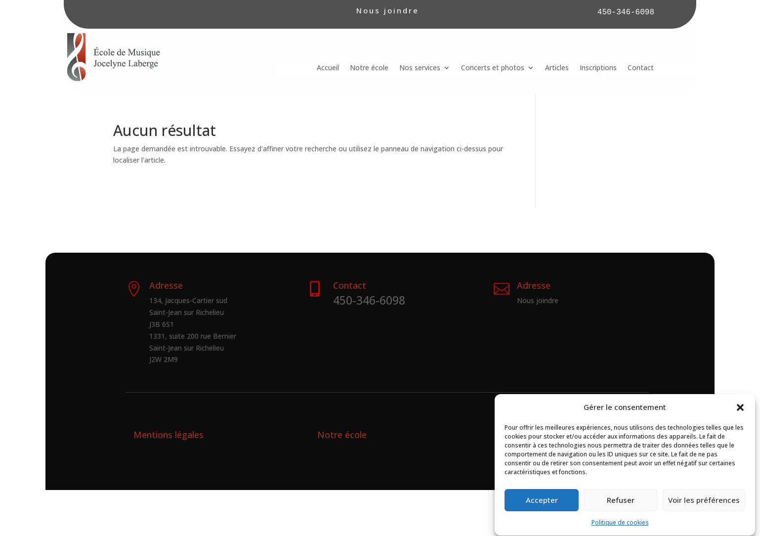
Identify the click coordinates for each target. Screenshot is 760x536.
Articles (557, 68)
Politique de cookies (620, 528)
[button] (740, 413)
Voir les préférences (704, 506)
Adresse (533, 285)
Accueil (328, 68)
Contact (641, 68)
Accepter (542, 506)
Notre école (369, 68)
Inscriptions (598, 68)
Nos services (419, 68)
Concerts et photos (492, 68)
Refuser (620, 506)
